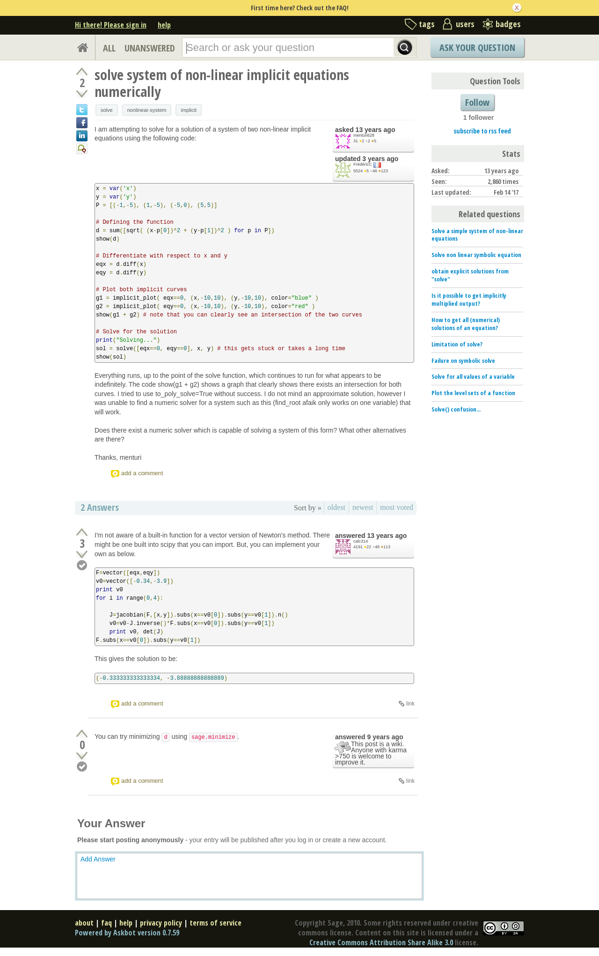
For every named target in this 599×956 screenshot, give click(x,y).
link (410, 703)
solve (107, 110)
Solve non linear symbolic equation (476, 254)
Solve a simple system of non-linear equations (477, 235)
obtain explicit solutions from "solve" (470, 275)
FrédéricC (362, 164)
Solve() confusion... (456, 409)
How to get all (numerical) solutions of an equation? (465, 324)
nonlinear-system (147, 110)
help (164, 25)
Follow (477, 102)
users (465, 23)
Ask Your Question (477, 47)
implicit (189, 110)
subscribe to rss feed (482, 130)
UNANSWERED (149, 48)
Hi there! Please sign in (110, 25)
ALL (109, 48)
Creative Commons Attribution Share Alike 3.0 (381, 942)
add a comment (142, 473)
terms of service (215, 923)
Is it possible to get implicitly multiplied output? (468, 299)
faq (106, 923)
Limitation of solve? (456, 344)
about (84, 923)
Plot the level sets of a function (473, 393)
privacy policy (161, 923)
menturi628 (363, 135)
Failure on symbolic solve (463, 360)
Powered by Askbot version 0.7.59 (127, 932)
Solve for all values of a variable (473, 376)
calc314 (360, 541)
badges (508, 23)
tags (427, 23)
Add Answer (98, 859)
